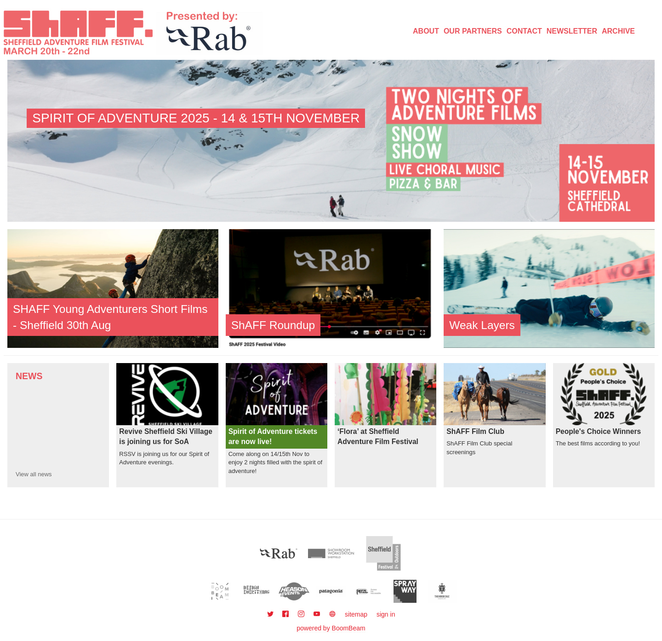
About (426, 31)
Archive (618, 31)
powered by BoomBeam (331, 628)
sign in (386, 614)
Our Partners (473, 31)
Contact (524, 31)
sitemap (356, 614)
